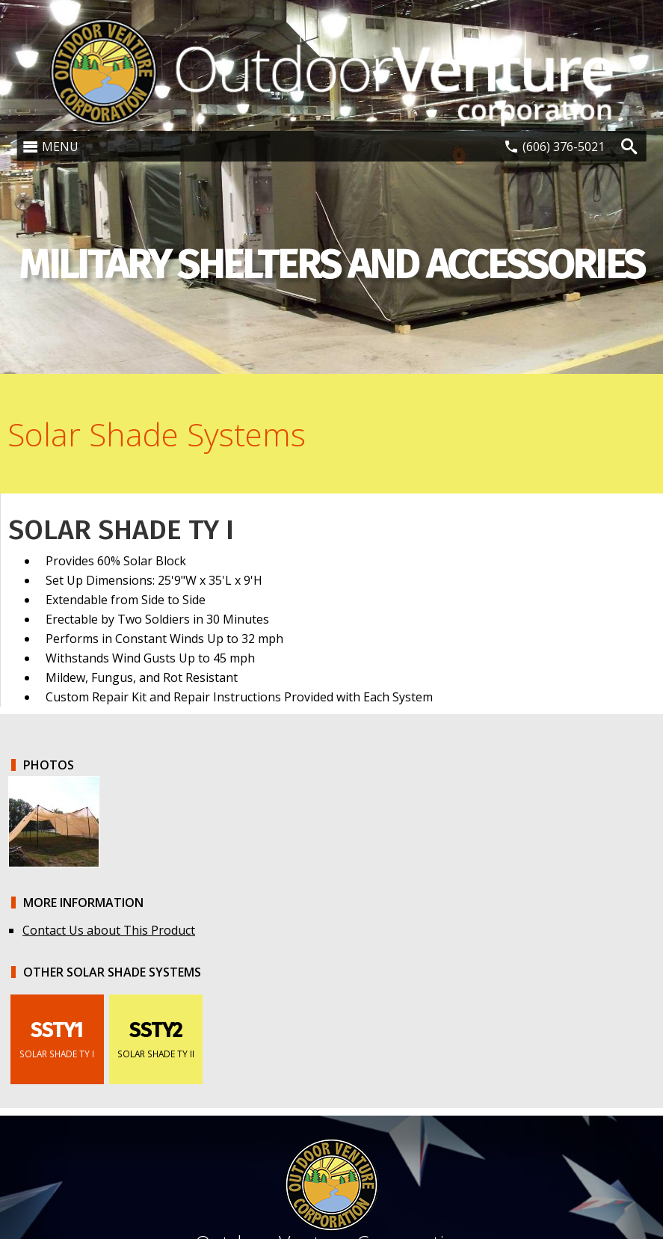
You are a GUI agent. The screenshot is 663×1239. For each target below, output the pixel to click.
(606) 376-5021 (563, 146)
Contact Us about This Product (108, 930)
